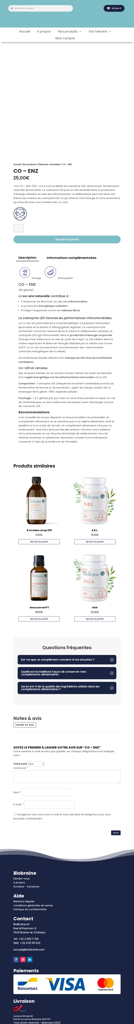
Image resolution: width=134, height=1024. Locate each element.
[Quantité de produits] (18, 228)
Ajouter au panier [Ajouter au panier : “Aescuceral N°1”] (39, 618)
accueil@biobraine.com (29, 949)
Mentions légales (23, 901)
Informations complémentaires (71, 258)
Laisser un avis (25, 724)
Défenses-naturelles (49, 164)
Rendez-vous (21, 878)
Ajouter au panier (67, 239)
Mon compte (65, 38)
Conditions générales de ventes (33, 905)
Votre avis (20, 768)
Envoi (116, 832)
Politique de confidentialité (29, 909)
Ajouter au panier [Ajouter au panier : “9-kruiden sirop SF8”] (39, 541)
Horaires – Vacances (26, 886)
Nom (17, 792)
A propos (44, 31)
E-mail (18, 804)
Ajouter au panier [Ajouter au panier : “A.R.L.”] (95, 541)
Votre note (20, 763)
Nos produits (70, 31)
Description (27, 257)
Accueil (24, 31)
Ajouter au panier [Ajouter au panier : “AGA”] (95, 618)
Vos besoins (100, 31)
